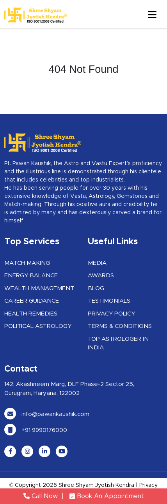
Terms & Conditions (120, 326)
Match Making (27, 263)
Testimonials (109, 301)
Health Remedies (30, 314)
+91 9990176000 (35, 430)
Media (97, 263)
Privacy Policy (111, 314)
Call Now (40, 496)
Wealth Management (39, 288)
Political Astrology (37, 326)
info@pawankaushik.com (46, 414)
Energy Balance (31, 275)
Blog (96, 288)
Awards (101, 275)
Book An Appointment (106, 496)
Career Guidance (31, 301)
